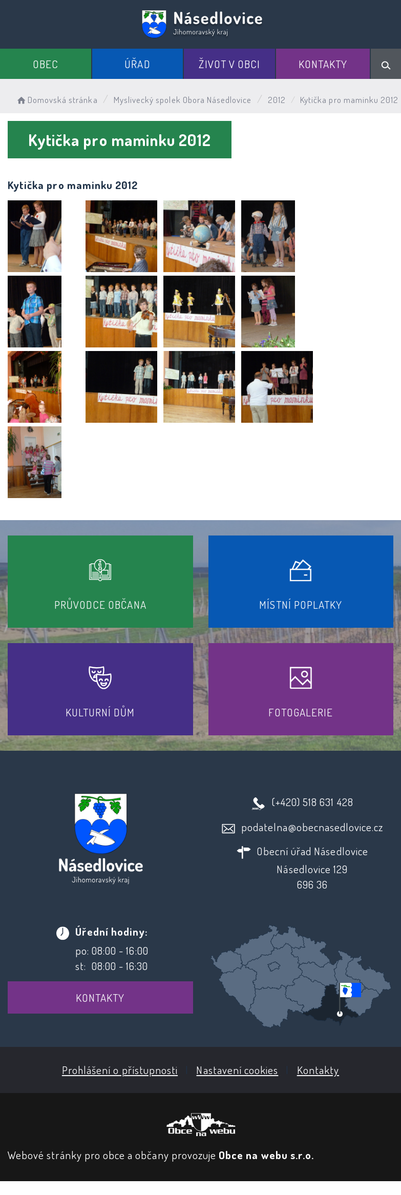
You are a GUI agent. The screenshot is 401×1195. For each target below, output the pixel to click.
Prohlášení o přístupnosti (120, 1070)
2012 (277, 99)
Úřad (137, 64)
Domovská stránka (56, 99)
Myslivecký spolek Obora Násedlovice (183, 99)
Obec (45, 64)
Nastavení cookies (237, 1070)
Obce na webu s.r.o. (266, 1155)
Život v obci (229, 64)
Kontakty (323, 64)
